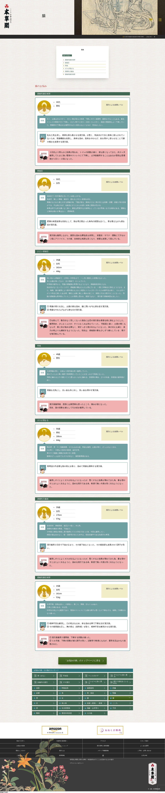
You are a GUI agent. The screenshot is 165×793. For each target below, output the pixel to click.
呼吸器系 (63, 688)
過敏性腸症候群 (70, 60)
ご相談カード (21, 755)
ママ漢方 (64, 682)
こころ (114, 703)
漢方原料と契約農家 (103, 746)
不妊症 (63, 675)
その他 (88, 713)
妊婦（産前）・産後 (93, 703)
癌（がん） (40, 675)
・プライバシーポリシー (76, 763)
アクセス (103, 741)
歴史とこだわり (20, 750)
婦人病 (63, 703)
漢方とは (62, 750)
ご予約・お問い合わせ (144, 750)
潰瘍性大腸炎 (69, 71)
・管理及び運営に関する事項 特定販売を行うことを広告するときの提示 (91, 759)
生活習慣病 (64, 708)
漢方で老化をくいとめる (119, 682)
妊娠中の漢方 (41, 682)
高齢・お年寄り (91, 708)
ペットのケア (91, 675)
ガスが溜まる (69, 68)
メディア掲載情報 (103, 750)
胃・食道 (89, 693)
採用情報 (62, 755)
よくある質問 (144, 746)
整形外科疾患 (65, 713)
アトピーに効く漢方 (118, 675)
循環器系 (89, 688)
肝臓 (113, 688)
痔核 (66, 65)
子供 (113, 708)
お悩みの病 (38, 670)
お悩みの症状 (21, 746)
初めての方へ (21, 741)
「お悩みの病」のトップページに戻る (82, 660)
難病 (37, 713)
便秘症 (67, 63)
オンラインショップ (62, 746)
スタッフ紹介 (144, 741)
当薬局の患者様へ (61, 741)
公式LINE (144, 755)
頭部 (37, 688)
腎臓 (113, 693)
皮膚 (37, 693)
